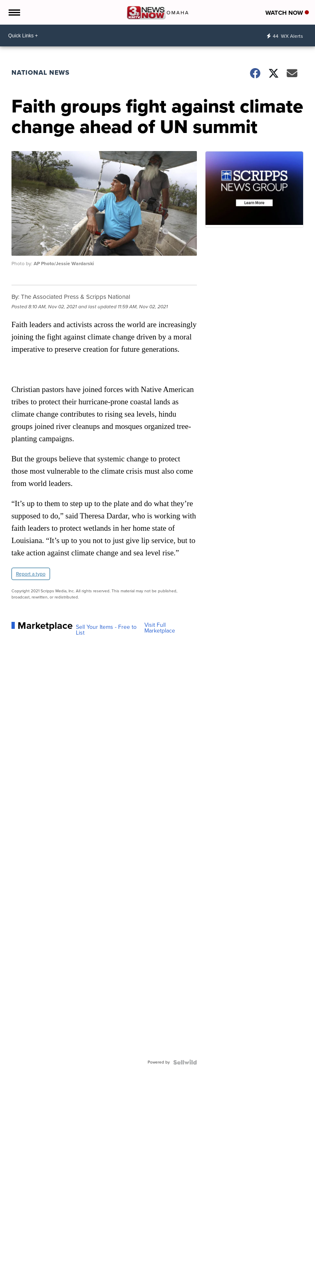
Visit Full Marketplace (159, 628)
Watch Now (287, 12)
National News (40, 72)
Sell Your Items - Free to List (106, 630)
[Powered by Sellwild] (185, 1062)
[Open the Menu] (13, 12)
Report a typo (31, 574)
